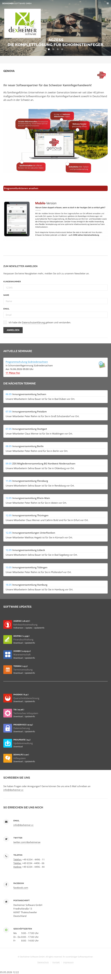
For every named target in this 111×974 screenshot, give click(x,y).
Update (29, 627)
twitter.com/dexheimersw (26, 842)
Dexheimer (17, 3)
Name (6, 295)
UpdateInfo (39, 627)
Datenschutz (43, 962)
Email (6, 309)
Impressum (68, 962)
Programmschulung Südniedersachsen (27, 361)
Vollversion (18, 627)
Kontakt (56, 962)
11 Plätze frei (13, 372)
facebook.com (20, 887)
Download (18, 642)
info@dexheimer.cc (13, 789)
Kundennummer (12, 281)
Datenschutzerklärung (33, 322)
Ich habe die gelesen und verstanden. (40, 322)
